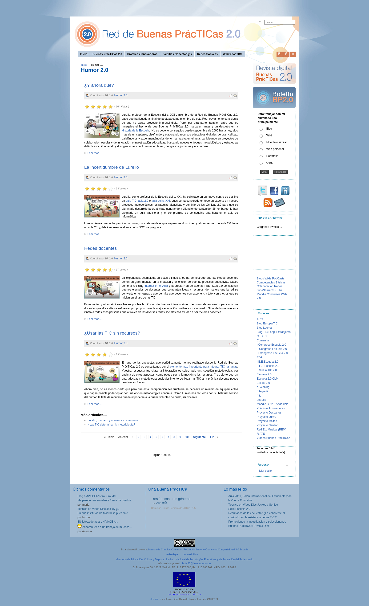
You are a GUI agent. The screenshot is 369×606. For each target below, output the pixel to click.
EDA (260, 357)
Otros (269, 162)
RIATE (261, 433)
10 (187, 437)
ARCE (261, 319)
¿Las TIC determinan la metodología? (111, 424)
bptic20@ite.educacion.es (196, 563)
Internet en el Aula (156, 285)
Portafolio (272, 156)
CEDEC (262, 336)
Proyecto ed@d (266, 416)
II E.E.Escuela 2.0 (268, 366)
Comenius (263, 340)
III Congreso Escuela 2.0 (272, 353)
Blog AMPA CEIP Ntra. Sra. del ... (98, 496)
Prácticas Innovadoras (271, 408)
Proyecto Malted (267, 421)
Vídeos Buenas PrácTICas (273, 438)
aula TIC (131, 200)
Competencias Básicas (271, 282)
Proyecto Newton (267, 425)
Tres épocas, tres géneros (170, 499)
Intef (259, 395)
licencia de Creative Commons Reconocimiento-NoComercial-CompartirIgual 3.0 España (198, 549)
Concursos (273, 294)
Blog (269, 128)
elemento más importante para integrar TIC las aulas (203, 366)
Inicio (84, 64)
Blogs (260, 278)
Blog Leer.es (265, 327)
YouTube (276, 290)
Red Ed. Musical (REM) (271, 429)
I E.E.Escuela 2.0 (267, 361)
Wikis (268, 278)
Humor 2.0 (120, 95)
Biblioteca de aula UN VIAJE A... (97, 521)
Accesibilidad (191, 554)
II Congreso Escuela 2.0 (272, 349)
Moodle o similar (276, 142)
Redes (278, 286)
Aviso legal (172, 554)
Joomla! (154, 599)
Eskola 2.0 (263, 383)
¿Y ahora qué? (99, 85)
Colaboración (265, 286)
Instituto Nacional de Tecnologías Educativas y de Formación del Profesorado (209, 559)
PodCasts (278, 278)
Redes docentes (100, 248)
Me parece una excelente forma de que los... (105, 500)
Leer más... (95, 153)
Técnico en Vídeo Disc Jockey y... (98, 509)
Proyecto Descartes (269, 412)
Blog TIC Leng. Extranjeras (274, 332)
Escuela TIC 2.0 (267, 370)
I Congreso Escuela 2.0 (271, 344)
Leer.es (261, 399)
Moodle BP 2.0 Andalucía (273, 404)
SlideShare (264, 290)
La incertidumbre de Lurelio (111, 167)
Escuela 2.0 (264, 374)
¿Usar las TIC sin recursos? (112, 333)
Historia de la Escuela (135, 130)
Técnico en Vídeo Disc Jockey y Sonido (253, 504)
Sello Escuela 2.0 (239, 509)
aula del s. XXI (161, 200)
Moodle (261, 294)
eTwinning (263, 387)
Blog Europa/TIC (267, 323)
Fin (212, 437)
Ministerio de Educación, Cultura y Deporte (140, 559)
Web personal (275, 149)
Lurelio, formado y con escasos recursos (113, 420)
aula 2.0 (143, 200)
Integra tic (263, 391)
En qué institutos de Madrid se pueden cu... (104, 513)
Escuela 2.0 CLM (267, 378)
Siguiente (199, 437)
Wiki (269, 135)
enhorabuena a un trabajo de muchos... (104, 527)
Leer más (162, 502)
